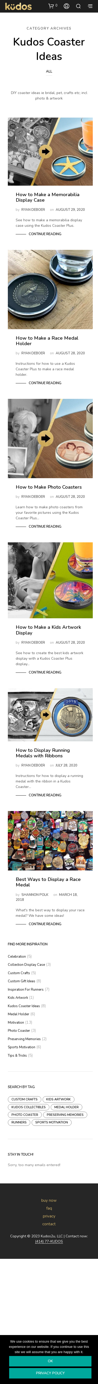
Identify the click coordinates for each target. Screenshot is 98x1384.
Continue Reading (45, 234)
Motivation (16, 1022)
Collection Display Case (26, 964)
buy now (49, 1200)
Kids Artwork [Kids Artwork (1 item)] (58, 1099)
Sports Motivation (21, 1047)
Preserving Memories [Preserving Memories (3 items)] (65, 1115)
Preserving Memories (24, 1039)
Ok (50, 1361)
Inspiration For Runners (26, 989)
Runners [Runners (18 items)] (19, 1122)
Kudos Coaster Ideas (24, 1006)
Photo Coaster (19, 1030)
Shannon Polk (34, 894)
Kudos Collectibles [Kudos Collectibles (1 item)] (28, 1107)
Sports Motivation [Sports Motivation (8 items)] (51, 1122)
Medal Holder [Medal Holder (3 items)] (66, 1107)
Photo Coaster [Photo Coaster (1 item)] (24, 1115)
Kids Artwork (18, 997)
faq (49, 1208)
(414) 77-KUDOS (49, 1241)
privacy (49, 1216)
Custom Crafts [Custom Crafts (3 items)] (24, 1099)
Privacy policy (50, 1373)
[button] (52, 5)
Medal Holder (18, 1014)
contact (49, 1224)
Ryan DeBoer (33, 209)
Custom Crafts (19, 973)
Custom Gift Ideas (21, 981)
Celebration (17, 956)
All (49, 71)
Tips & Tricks (17, 1055)
